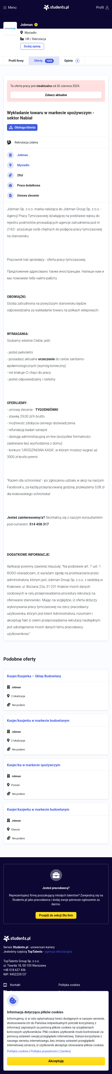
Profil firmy (16, 60)
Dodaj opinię (32, 46)
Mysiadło (23, 165)
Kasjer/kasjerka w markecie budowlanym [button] (38, 721)
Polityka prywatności (44, 1051)
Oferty (44, 61)
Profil (102, 7)
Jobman (22, 155)
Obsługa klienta (25, 127)
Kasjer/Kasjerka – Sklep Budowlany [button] (34, 676)
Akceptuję (56, 1061)
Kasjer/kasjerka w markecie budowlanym (38, 810)
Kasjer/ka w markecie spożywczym (33, 765)
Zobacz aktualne (56, 95)
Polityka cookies (69, 985)
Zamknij (65, 1051)
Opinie (72, 61)
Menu (10, 7)
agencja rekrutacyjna (58, 951)
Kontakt (15, 985)
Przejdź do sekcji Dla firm (56, 915)
